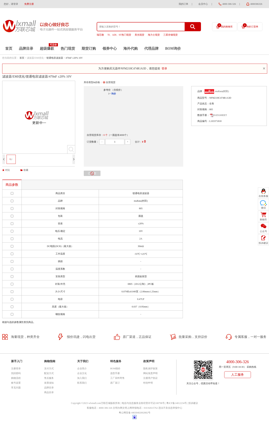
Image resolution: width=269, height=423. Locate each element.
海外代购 (130, 49)
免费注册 (29, 4)
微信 (263, 207)
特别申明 (148, 382)
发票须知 (49, 382)
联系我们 (82, 382)
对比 (7, 170)
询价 (113, 93)
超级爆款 (47, 49)
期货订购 (89, 49)
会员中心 (203, 4)
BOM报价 (115, 368)
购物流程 (16, 378)
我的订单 (183, 4)
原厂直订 (115, 382)
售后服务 (49, 378)
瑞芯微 (100, 34)
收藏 (25, 170)
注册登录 (16, 368)
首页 (8, 49)
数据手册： (203, 115)
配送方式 (49, 373)
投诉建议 (193, 403)
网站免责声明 (150, 373)
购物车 (263, 219)
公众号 (263, 231)
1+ (109, 93)
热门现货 (68, 49)
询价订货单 (250, 25)
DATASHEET (218, 115)
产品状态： (203, 103)
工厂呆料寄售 (117, 378)
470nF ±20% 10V (74, 57)
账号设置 (16, 382)
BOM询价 (173, 49)
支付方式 (49, 368)
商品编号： (203, 121)
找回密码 (16, 373)
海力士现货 (154, 34)
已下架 (92, 173)
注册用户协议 (150, 378)
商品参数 (12, 184)
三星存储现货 (170, 34)
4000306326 (256, 4)
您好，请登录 (11, 4)
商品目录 (49, 392)
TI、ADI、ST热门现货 (119, 34)
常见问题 (16, 387)
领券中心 (109, 49)
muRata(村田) (222, 91)
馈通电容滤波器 (54, 57)
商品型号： (203, 97)
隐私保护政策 (150, 368)
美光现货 (139, 34)
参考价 (107, 89)
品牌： (201, 91)
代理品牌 (151, 49)
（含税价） (117, 89)
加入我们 (82, 378)
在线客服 (263, 196)
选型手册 (115, 373)
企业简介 (82, 368)
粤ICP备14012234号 (176, 403)
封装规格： (203, 109)
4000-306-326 (229, 4)
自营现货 (110, 82)
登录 (164, 68)
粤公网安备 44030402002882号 (134, 412)
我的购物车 (225, 25)
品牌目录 (26, 49)
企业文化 (82, 373)
